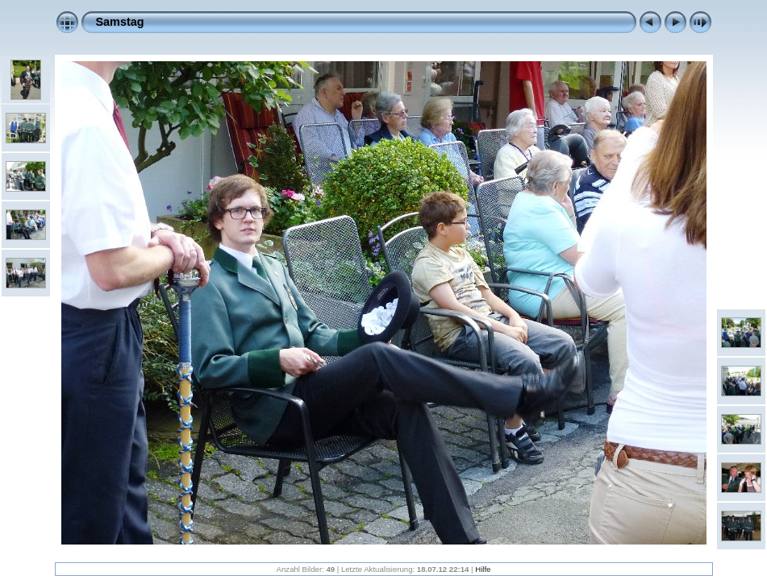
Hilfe (482, 569)
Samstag (120, 21)
